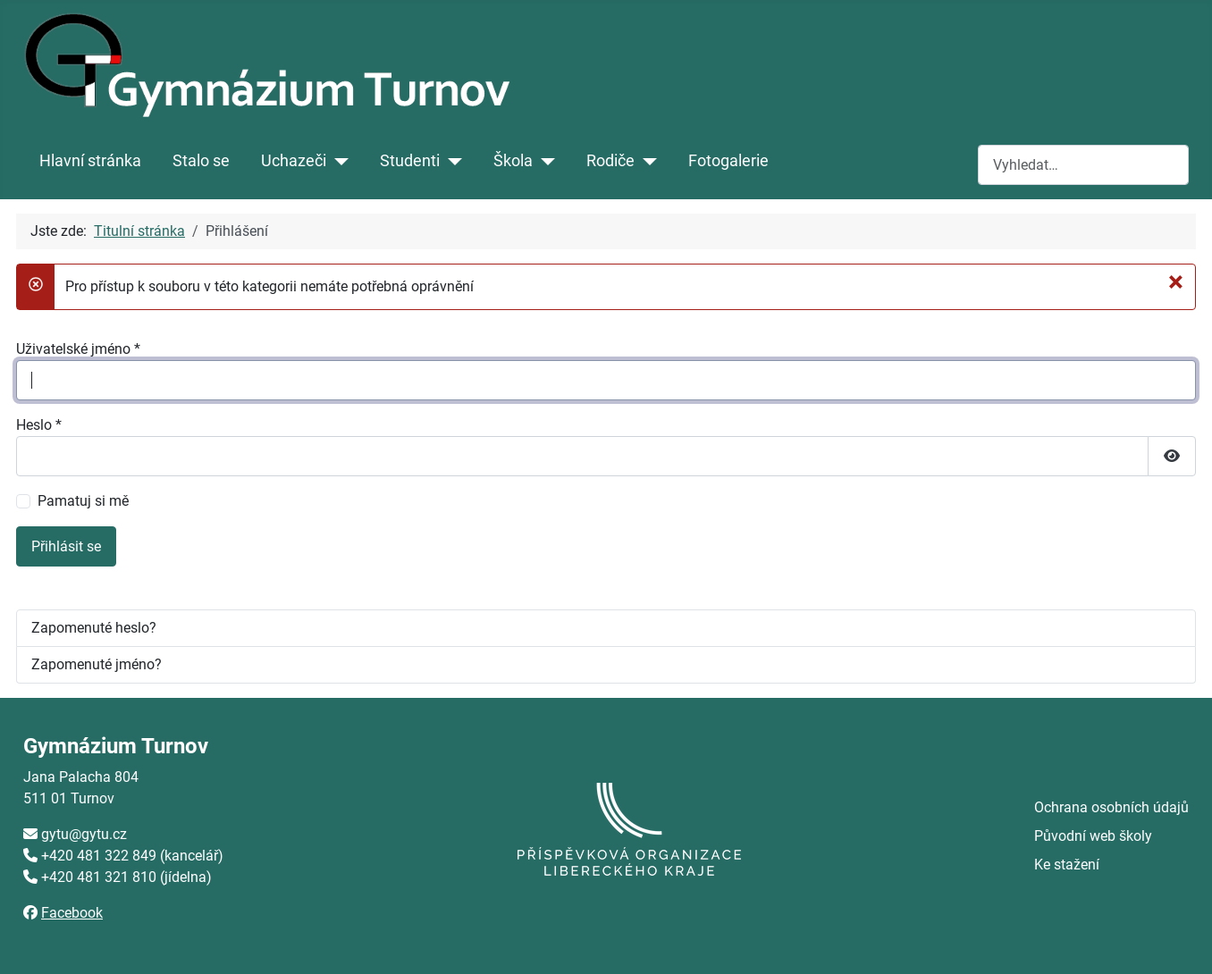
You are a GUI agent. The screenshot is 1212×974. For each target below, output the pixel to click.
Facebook (72, 912)
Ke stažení (1066, 864)
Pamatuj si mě (83, 500)
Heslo (39, 424)
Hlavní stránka (90, 161)
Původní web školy (1093, 835)
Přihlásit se (66, 546)
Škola (513, 161)
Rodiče (610, 161)
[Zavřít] (1176, 281)
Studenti (410, 161)
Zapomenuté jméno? (96, 664)
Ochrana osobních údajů (1111, 807)
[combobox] (1083, 165)
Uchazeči (293, 161)
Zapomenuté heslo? (93, 627)
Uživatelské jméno (78, 348)
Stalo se (201, 161)
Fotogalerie (728, 161)
